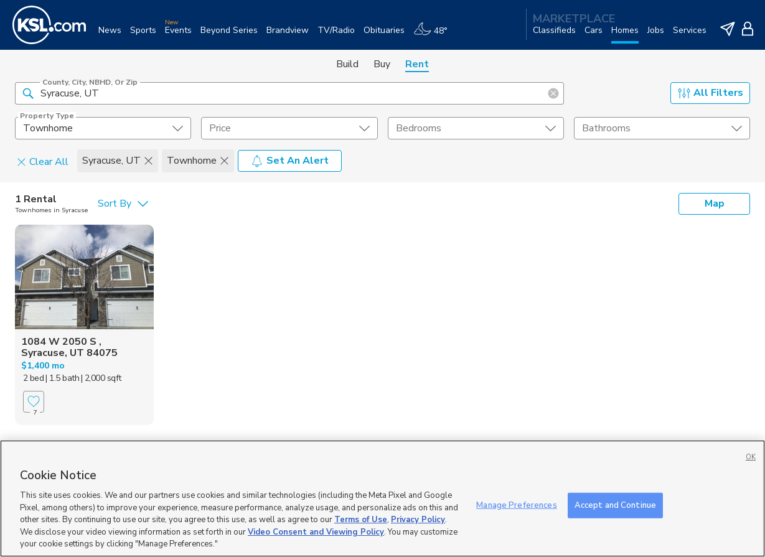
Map (715, 203)
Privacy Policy (418, 519)
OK (751, 457)
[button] (28, 93)
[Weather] (434, 35)
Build (347, 64)
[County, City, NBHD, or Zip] (289, 93)
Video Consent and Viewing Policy (316, 532)
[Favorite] (33, 402)
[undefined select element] (103, 128)
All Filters (710, 93)
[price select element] (289, 128)
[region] (382, 498)
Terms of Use (360, 519)
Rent (417, 64)
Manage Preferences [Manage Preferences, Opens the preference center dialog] (516, 504)
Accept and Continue (615, 504)
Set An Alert (290, 160)
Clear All (42, 161)
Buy (381, 64)
